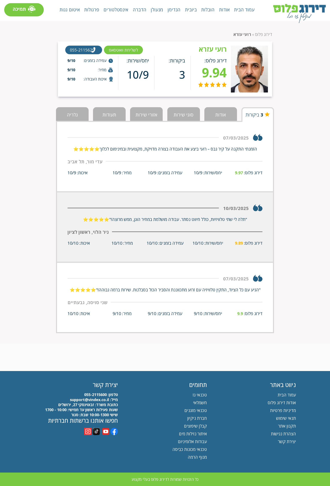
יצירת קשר (287, 441)
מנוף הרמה (197, 457)
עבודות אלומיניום (192, 441)
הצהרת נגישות (283, 434)
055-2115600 (95, 394)
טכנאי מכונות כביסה (189, 449)
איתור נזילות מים (193, 434)
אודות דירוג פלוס (282, 402)
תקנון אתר (286, 426)
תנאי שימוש (286, 418)
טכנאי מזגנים (195, 410)
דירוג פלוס (263, 34)
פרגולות (91, 9)
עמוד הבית (244, 9)
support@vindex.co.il (89, 399)
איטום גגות (70, 9)
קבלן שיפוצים (195, 426)
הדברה (139, 9)
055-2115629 (83, 50)
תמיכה (24, 10)
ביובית (191, 9)
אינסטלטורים (116, 9)
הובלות (207, 9)
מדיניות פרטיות (283, 410)
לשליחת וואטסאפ (126, 50)
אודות (224, 9)
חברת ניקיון (197, 418)
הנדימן (174, 9)
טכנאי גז (200, 395)
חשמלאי (200, 402)
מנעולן (157, 9)
